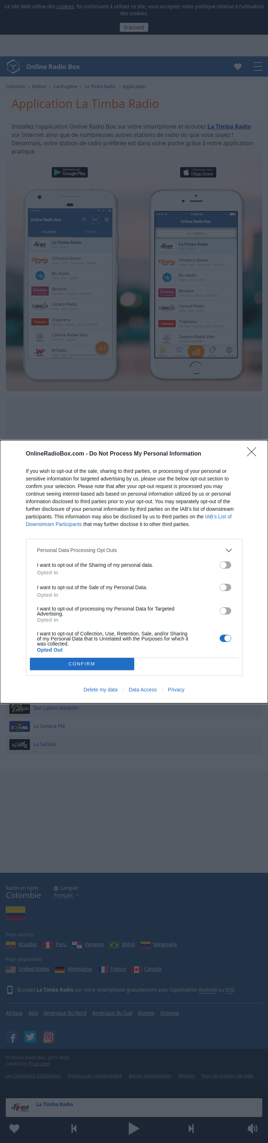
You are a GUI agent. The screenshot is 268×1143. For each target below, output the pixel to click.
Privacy (176, 690)
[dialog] (134, 571)
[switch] (225, 565)
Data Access (143, 690)
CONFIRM (82, 664)
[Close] (254, 454)
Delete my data (101, 690)
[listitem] (134, 550)
